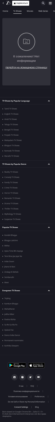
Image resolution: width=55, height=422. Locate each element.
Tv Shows (17, 11)
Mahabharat (9, 309)
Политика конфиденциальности (26, 391)
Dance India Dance (12, 335)
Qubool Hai (8, 330)
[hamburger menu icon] (50, 3)
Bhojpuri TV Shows (12, 145)
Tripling (7, 298)
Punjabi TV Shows (11, 135)
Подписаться (21, 3)
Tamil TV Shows (10, 108)
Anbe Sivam (9, 261)
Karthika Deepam (11, 345)
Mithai (7, 245)
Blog (37, 407)
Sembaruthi (9, 277)
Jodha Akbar (9, 314)
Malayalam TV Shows (13, 140)
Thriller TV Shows (11, 208)
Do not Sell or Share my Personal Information (26, 402)
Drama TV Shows (11, 203)
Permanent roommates (13, 340)
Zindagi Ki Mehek (11, 272)
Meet (6, 282)
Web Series (43, 11)
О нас (21, 386)
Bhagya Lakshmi (11, 240)
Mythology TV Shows (12, 214)
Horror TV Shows (11, 193)
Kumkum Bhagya (11, 303)
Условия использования (18, 396)
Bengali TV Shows (11, 129)
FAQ (32, 386)
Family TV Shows (11, 182)
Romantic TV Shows (12, 198)
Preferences (40, 396)
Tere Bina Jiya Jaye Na (13, 256)
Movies (30, 11)
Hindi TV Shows (10, 119)
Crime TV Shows (11, 187)
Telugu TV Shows (11, 124)
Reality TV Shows (11, 172)
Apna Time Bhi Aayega (13, 251)
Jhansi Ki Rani (9, 266)
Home (5, 11)
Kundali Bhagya (10, 235)
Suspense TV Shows (12, 219)
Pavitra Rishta (10, 319)
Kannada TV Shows (12, 151)
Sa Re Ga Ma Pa (10, 324)
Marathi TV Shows (11, 156)
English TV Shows (11, 114)
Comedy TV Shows (11, 177)
